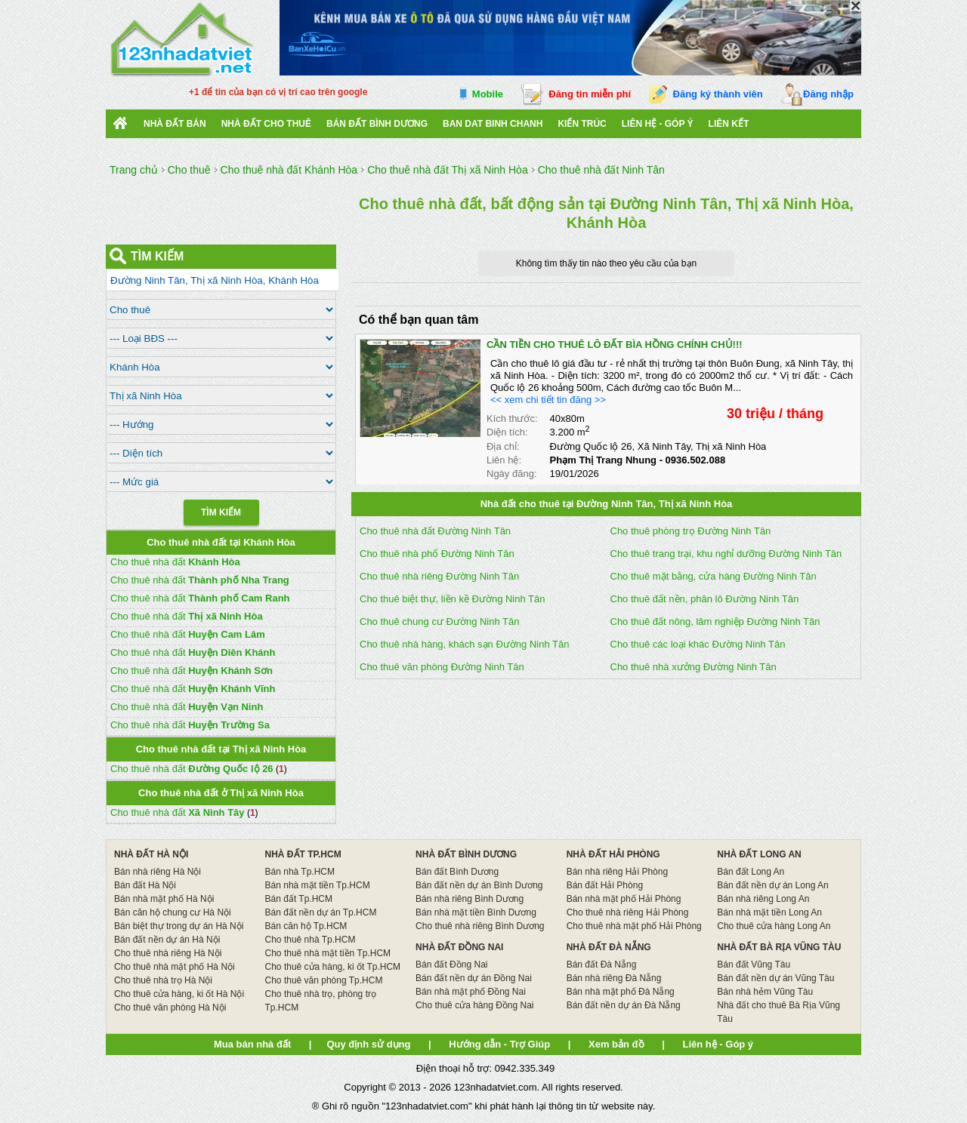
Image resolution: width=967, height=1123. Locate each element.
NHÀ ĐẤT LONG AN (759, 854)
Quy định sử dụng (368, 1044)
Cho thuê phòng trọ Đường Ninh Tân (690, 531)
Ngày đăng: (512, 473)
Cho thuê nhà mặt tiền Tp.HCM (328, 953)
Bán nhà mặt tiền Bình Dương (476, 912)
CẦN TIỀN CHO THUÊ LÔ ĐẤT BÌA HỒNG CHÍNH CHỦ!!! (615, 344)
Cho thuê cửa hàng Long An (773, 926)
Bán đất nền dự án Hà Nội (167, 939)
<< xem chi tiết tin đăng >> (548, 399)
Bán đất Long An (750, 871)
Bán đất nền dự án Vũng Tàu (775, 978)
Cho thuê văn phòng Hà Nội (170, 1007)
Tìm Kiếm (221, 512)
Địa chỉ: (503, 446)
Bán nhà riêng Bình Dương (470, 899)
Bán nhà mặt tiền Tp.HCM (317, 885)
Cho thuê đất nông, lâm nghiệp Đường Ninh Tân (715, 621)
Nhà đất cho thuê (266, 123)
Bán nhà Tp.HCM (300, 871)
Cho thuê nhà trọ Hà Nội (163, 980)
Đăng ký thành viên (718, 94)
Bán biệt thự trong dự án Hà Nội (178, 926)
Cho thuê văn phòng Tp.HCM (324, 980)
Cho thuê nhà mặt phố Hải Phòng (634, 926)
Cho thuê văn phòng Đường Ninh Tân (442, 666)
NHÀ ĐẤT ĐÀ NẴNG (609, 947)
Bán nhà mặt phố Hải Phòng (624, 899)
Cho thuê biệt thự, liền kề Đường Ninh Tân (452, 599)
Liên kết (729, 123)
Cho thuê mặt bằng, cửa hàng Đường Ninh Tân (713, 576)
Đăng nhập (828, 94)
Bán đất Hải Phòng (605, 885)
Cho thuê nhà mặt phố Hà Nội (174, 966)
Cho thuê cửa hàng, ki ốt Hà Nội (179, 994)
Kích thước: (512, 418)
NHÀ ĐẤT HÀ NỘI (151, 854)
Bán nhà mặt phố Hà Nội (164, 899)
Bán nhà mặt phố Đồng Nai (471, 991)
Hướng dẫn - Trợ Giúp (499, 1044)
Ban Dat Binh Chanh (492, 123)
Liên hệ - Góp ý (658, 123)
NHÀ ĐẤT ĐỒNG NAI (459, 947)
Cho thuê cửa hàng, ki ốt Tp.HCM (333, 966)
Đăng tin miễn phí (589, 94)
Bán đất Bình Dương (457, 871)
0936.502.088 (696, 460)
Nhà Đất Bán (175, 123)
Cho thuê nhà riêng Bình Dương (480, 926)
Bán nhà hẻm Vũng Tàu (765, 991)
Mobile (487, 94)
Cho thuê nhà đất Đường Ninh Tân (435, 531)
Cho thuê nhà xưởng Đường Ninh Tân (693, 666)
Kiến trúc (582, 123)
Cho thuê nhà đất (175, 562)
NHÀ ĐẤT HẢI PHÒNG (613, 854)
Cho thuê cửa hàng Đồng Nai (474, 1005)
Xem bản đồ (616, 1044)
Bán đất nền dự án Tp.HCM (321, 912)
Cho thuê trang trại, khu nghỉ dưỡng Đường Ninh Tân (726, 553)
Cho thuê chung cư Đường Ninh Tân (440, 621)
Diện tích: (507, 432)
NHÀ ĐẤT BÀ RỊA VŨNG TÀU (779, 947)
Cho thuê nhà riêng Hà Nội (167, 953)
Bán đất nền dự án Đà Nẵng (624, 1005)
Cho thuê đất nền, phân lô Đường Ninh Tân (704, 599)
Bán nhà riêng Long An (763, 899)
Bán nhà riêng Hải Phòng (617, 871)
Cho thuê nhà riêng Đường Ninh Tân (439, 576)
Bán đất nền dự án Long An (772, 885)
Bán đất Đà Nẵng (602, 964)
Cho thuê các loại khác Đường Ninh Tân (698, 644)
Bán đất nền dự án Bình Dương (479, 885)
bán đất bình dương (377, 123)
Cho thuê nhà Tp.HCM (310, 939)
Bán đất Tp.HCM (298, 899)
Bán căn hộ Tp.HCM (306, 926)
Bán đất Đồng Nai (451, 964)
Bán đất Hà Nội (145, 885)
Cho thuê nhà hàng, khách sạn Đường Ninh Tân (464, 644)
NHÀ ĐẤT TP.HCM (303, 854)
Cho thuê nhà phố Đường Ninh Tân (437, 553)
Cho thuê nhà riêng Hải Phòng (628, 912)
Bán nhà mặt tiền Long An (769, 912)
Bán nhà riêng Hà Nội (157, 871)
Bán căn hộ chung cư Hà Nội (172, 912)
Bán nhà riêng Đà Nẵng (614, 978)
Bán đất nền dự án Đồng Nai (474, 978)
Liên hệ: (504, 460)
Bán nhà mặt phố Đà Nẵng (621, 991)
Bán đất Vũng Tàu (753, 964)
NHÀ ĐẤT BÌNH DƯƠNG (466, 854)
